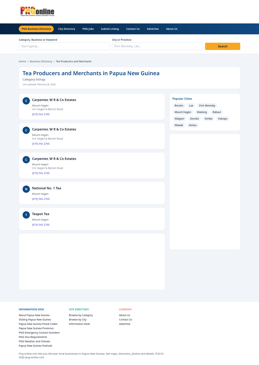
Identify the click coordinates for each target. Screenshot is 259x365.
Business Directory (41, 61)
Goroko (194, 118)
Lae (191, 105)
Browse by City (78, 319)
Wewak (179, 125)
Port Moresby (207, 105)
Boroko (179, 105)
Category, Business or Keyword (38, 39)
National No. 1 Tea (46, 188)
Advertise (153, 29)
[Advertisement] (174, 11)
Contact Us (133, 29)
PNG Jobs (88, 29)
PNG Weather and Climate (34, 341)
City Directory (66, 29)
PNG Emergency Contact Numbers (39, 332)
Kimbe (208, 118)
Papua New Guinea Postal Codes (38, 324)
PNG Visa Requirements (33, 337)
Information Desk (79, 324)
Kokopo (222, 118)
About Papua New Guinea (34, 315)
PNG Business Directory (36, 29)
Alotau (193, 125)
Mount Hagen (183, 112)
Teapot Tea (40, 214)
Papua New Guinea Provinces (36, 328)
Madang (202, 112)
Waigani (179, 118)
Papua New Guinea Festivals (35, 345)
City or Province (122, 39)
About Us (171, 29)
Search (222, 46)
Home (22, 61)
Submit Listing (110, 29)
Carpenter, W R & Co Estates (54, 100)
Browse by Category (81, 315)
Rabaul (217, 112)
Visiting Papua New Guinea (35, 319)
